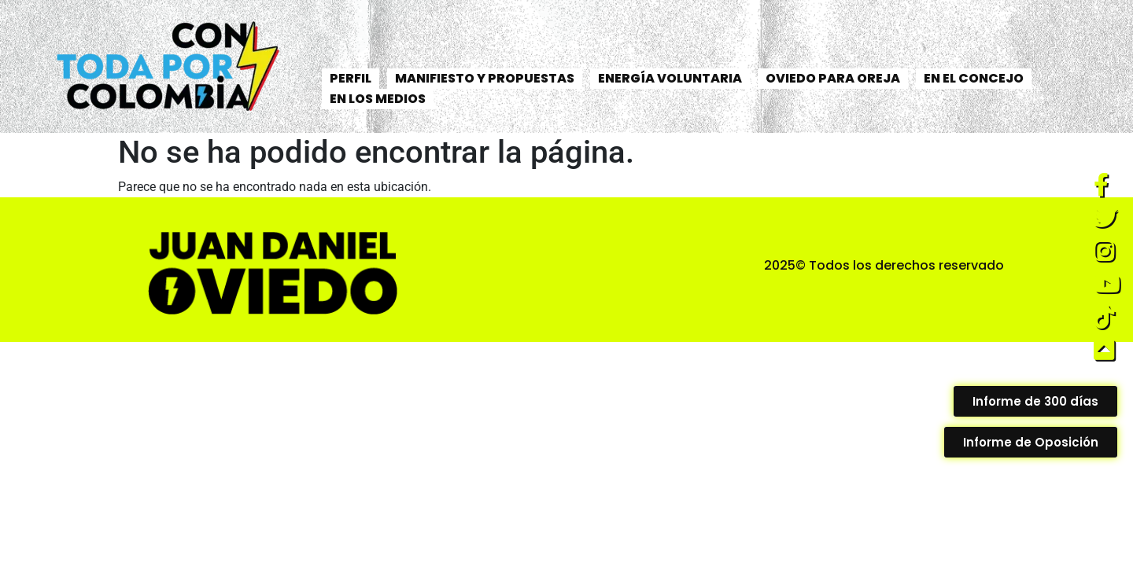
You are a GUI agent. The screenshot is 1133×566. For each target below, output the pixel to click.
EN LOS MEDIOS (378, 99)
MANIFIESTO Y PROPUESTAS (484, 78)
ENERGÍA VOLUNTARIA (670, 78)
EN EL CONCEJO (974, 78)
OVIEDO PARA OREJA (833, 78)
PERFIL (350, 78)
